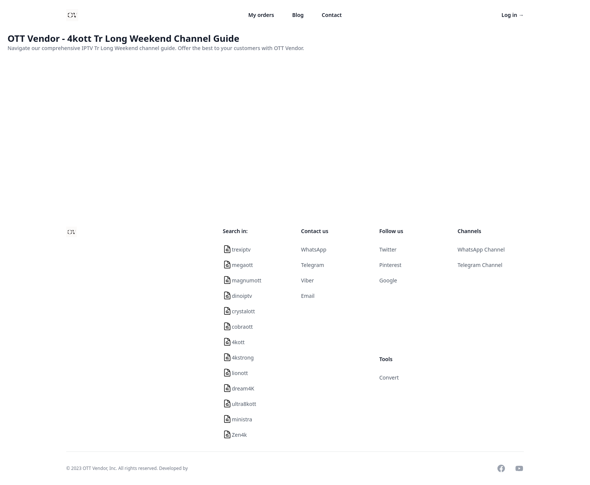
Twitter (388, 249)
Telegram (312, 264)
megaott (242, 264)
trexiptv (241, 249)
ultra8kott (244, 403)
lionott (240, 373)
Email (308, 295)
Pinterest (390, 264)
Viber (307, 280)
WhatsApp (313, 249)
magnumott (247, 280)
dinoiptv (242, 295)
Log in (513, 14)
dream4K (243, 388)
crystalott (243, 311)
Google (388, 280)
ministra (242, 419)
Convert (389, 377)
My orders (261, 14)
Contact (332, 14)
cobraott (242, 326)
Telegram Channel (480, 264)
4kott (238, 342)
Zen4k (239, 434)
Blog (298, 14)
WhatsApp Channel (481, 249)
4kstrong (243, 357)
